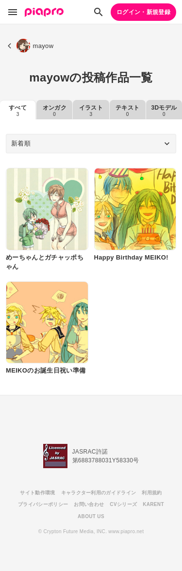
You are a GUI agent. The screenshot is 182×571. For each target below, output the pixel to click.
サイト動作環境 (37, 492)
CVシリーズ (123, 504)
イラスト (91, 110)
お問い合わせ (89, 504)
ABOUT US (91, 516)
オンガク (54, 110)
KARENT (153, 504)
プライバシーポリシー (43, 504)
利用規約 (152, 492)
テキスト (127, 110)
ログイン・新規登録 (143, 12)
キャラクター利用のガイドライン (98, 492)
